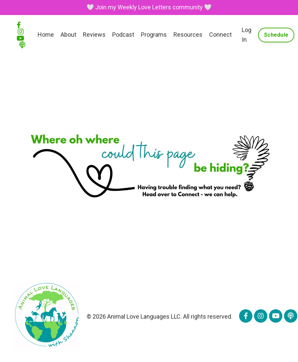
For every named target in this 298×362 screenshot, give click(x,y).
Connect (220, 34)
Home (46, 34)
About (68, 34)
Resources (187, 34)
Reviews (94, 34)
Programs (154, 34)
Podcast (123, 34)
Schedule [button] (276, 35)
